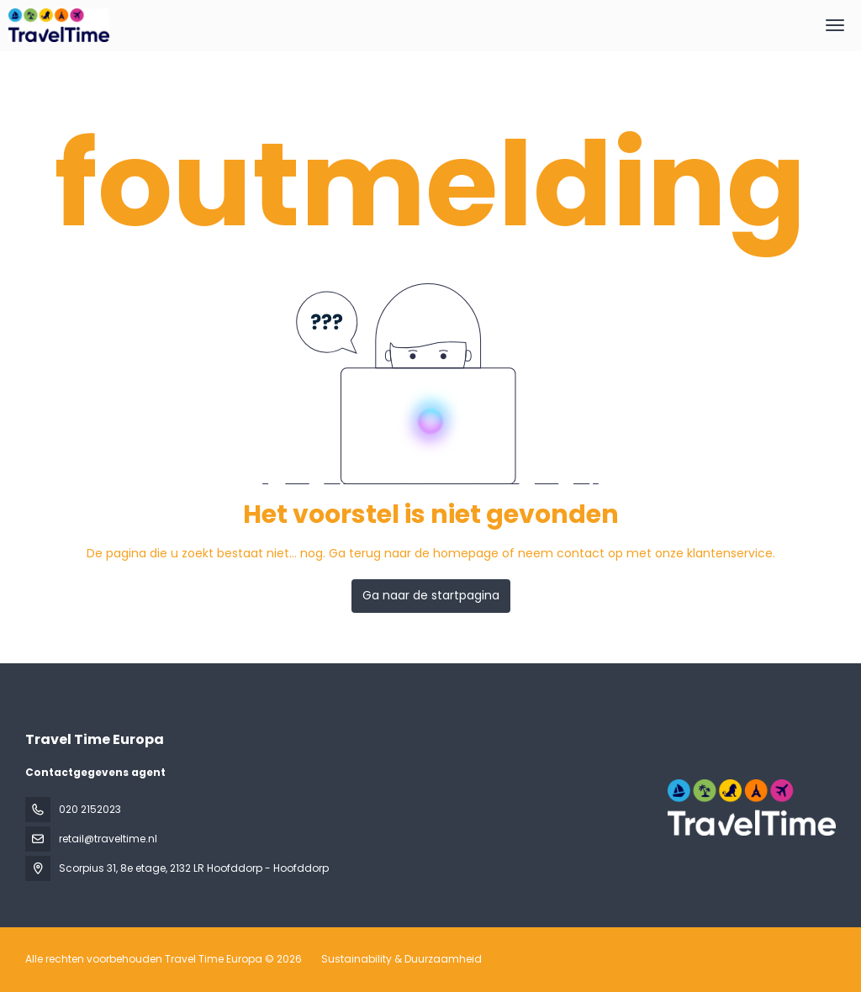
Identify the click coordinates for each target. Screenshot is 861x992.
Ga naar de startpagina (430, 595)
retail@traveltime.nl (108, 838)
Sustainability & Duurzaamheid (401, 959)
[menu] (835, 25)
